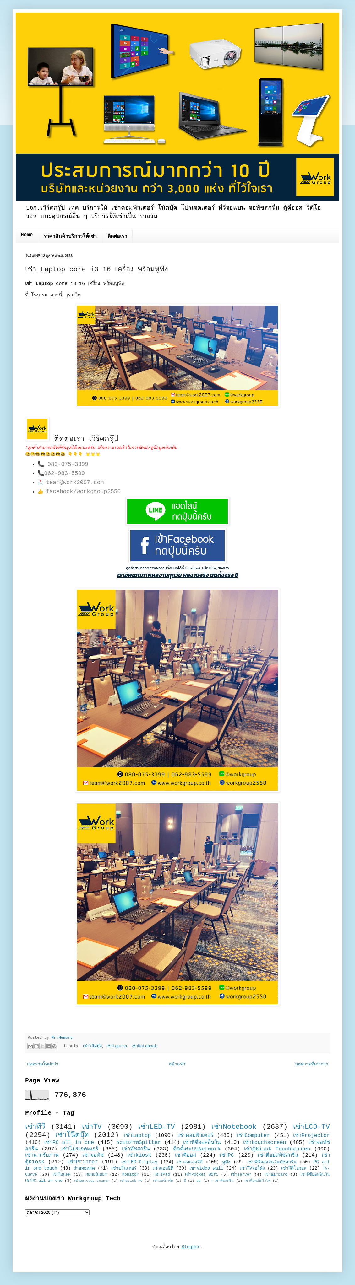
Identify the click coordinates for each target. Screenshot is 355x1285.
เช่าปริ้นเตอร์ (123, 1168)
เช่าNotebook (144, 1046)
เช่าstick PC (131, 1181)
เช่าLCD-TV (311, 1127)
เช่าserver (241, 1174)
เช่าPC (227, 1155)
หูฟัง (226, 1162)
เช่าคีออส (185, 1155)
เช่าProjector (311, 1135)
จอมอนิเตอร (96, 1174)
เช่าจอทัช (93, 1155)
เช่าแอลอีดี (163, 1168)
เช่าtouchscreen (264, 1142)
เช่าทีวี (35, 1127)
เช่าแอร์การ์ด (163, 1181)
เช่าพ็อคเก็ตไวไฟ (257, 1181)
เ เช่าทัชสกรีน (222, 1181)
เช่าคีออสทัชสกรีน (278, 1155)
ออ (198, 1181)
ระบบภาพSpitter (139, 1142)
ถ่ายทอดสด (84, 1168)
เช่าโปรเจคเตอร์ (79, 1149)
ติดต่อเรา (117, 236)
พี (185, 1181)
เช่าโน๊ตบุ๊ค (92, 1046)
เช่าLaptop (116, 1046)
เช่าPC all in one (69, 1142)
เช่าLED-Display (139, 1162)
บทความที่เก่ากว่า (311, 1064)
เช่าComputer (253, 1135)
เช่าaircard (276, 1174)
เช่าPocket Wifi (201, 1174)
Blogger (191, 1247)
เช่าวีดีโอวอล (294, 1168)
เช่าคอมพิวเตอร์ (195, 1135)
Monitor (130, 1174)
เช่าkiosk (139, 1155)
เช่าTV (92, 1127)
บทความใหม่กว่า (42, 1064)
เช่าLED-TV (156, 1127)
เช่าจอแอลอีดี (190, 1162)
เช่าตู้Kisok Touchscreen (277, 1149)
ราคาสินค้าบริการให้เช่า (70, 236)
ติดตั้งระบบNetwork (197, 1149)
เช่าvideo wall (206, 1168)
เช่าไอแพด (61, 1174)
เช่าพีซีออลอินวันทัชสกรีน (272, 1162)
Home (27, 235)
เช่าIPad (162, 1174)
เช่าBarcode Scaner (91, 1181)
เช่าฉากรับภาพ (42, 1155)
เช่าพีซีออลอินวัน (202, 1142)
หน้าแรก (177, 1064)
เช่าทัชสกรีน (136, 1149)
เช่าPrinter (83, 1162)
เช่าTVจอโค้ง (252, 1168)
